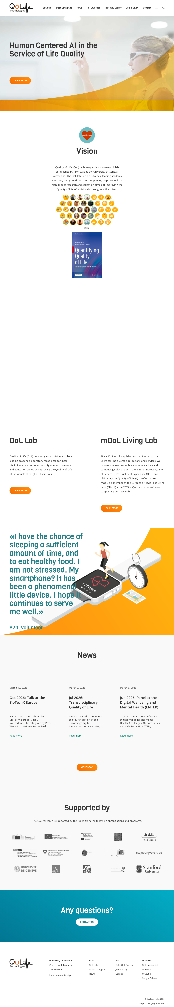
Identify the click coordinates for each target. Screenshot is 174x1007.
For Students (93, 7)
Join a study (121, 969)
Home (92, 960)
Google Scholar (150, 978)
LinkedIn (146, 969)
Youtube (146, 973)
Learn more (20, 80)
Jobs (118, 960)
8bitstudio (160, 1003)
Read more (16, 735)
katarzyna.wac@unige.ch (61, 975)
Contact (147, 7)
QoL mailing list (150, 965)
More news (87, 767)
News (79, 7)
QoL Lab (47, 7)
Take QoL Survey (113, 7)
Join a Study (132, 7)
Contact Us (87, 922)
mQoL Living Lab (63, 7)
